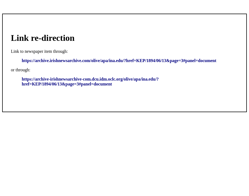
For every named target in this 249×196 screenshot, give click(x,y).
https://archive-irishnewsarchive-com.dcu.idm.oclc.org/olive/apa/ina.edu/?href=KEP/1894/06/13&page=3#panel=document (90, 81)
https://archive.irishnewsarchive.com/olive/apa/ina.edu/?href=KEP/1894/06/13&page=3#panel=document (119, 60)
